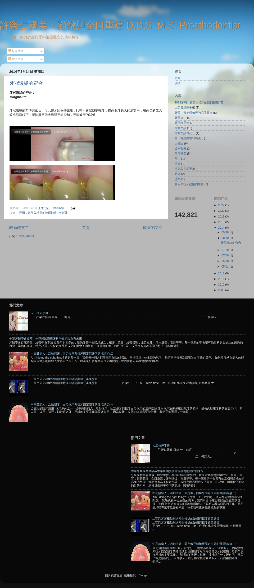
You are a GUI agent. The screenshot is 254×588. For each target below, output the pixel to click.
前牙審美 (180, 153)
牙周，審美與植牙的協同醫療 (38, 212)
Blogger (143, 575)
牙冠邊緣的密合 (26, 83)
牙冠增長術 (182, 122)
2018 (221, 222)
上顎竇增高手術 (185, 107)
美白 (177, 158)
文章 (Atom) (26, 236)
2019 (221, 216)
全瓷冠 (62, 212)
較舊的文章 (153, 227)
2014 (221, 227)
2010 (221, 284)
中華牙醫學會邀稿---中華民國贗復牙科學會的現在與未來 (45, 338)
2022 (221, 205)
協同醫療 (180, 148)
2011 (221, 279)
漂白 (177, 179)
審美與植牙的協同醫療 (189, 184)
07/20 (225, 249)
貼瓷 (177, 173)
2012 (221, 273)
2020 (221, 210)
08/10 (225, 237)
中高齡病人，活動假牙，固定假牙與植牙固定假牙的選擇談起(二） (73, 353)
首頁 (86, 227)
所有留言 (16, 59)
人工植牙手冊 (39, 313)
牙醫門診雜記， (185, 133)
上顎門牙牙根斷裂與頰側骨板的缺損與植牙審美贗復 (64, 379)
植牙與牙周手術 (185, 168)
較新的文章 (19, 227)
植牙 (177, 163)
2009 (221, 290)
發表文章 (16, 51)
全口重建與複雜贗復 (188, 138)
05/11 (225, 266)
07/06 (225, 255)
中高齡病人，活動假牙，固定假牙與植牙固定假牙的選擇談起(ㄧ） (73, 404)
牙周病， (180, 117)
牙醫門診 (180, 128)
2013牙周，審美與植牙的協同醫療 (197, 102)
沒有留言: (59, 208)
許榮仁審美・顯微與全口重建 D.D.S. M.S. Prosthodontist (120, 25)
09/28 (225, 232)
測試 (177, 83)
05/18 (225, 261)
